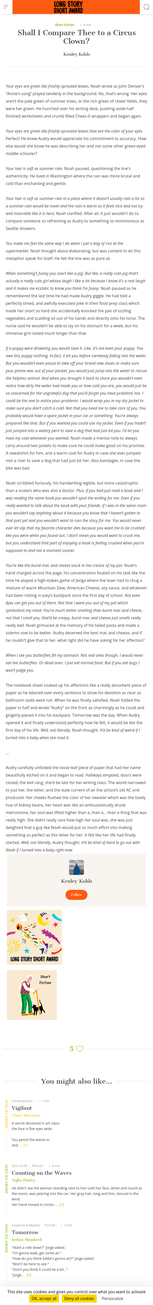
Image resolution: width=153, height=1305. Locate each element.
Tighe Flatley (23, 1180)
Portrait (37, 1166)
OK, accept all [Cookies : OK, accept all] (44, 1298)
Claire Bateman (25, 1115)
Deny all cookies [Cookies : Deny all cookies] (79, 1298)
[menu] (6, 7)
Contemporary (22, 1101)
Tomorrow (25, 1232)
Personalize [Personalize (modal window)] (112, 1298)
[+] (25, 1145)
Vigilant (22, 1108)
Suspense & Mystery (26, 1225)
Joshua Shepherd (27, 1239)
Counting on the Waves (42, 1173)
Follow (76, 895)
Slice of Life (19, 1166)
